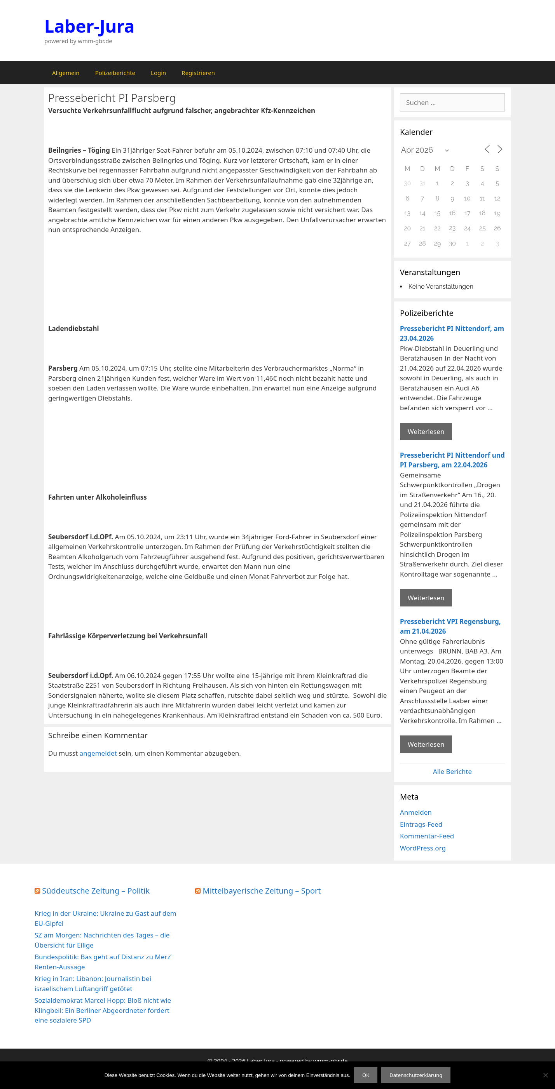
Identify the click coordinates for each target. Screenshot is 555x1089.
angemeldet (98, 753)
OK (365, 1075)
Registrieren (198, 73)
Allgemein (66, 73)
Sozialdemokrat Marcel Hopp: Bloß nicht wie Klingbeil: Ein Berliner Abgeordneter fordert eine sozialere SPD (103, 1010)
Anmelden (416, 812)
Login (158, 73)
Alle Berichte (452, 771)
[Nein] (545, 1075)
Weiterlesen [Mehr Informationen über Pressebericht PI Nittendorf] (426, 431)
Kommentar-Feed (427, 835)
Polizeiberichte (115, 73)
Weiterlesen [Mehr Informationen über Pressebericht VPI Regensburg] (426, 744)
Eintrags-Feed (421, 824)
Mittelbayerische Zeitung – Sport (262, 890)
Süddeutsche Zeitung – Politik (96, 890)
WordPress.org (423, 847)
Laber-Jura (89, 26)
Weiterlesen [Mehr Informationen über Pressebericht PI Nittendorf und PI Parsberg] (426, 597)
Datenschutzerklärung (415, 1075)
